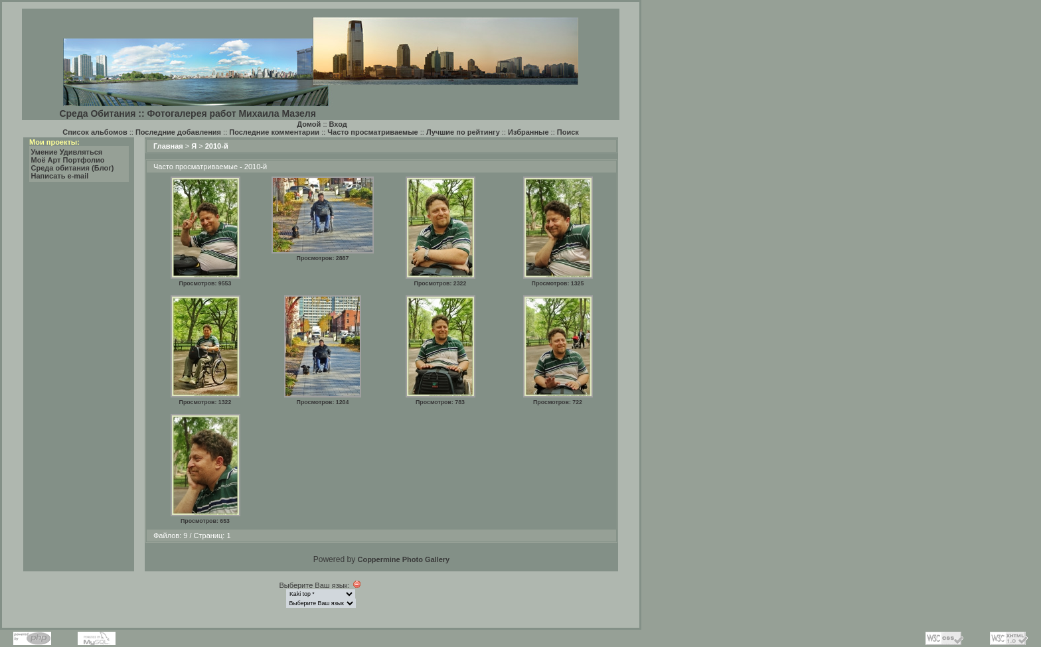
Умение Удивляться (67, 152)
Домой (309, 124)
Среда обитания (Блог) (72, 168)
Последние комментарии (274, 132)
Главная (168, 146)
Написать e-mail (60, 176)
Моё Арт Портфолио (68, 160)
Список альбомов (94, 132)
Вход (338, 124)
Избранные (528, 132)
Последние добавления (178, 132)
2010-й (216, 146)
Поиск (568, 132)
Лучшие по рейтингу (463, 132)
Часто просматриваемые (372, 132)
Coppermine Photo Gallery (403, 559)
